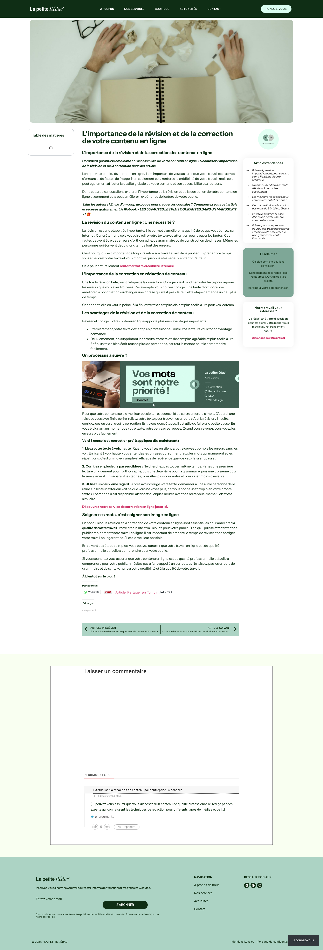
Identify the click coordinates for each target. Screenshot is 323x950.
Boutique (162, 9)
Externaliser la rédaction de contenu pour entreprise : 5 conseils (137, 790)
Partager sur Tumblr (142, 592)
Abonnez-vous (303, 940)
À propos (107, 9)
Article (120, 592)
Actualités (188, 9)
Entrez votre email (49, 899)
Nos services (134, 9)
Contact (214, 9)
